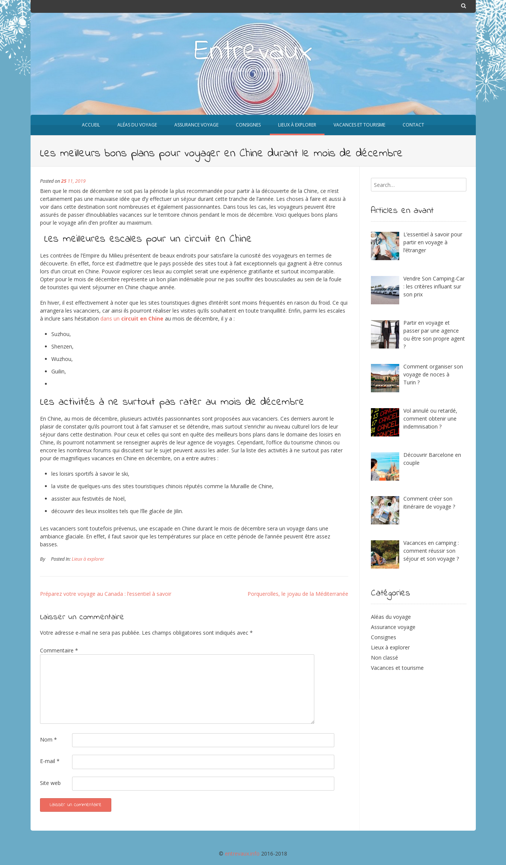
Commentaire (59, 650)
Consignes (383, 637)
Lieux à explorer (88, 559)
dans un (131, 318)
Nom (48, 739)
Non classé (384, 657)
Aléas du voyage (391, 616)
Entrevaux (253, 52)
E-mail (50, 761)
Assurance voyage (393, 627)
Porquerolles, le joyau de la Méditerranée (298, 593)
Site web (50, 782)
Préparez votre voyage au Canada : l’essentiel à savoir (105, 593)
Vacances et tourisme (397, 667)
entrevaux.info (242, 853)
